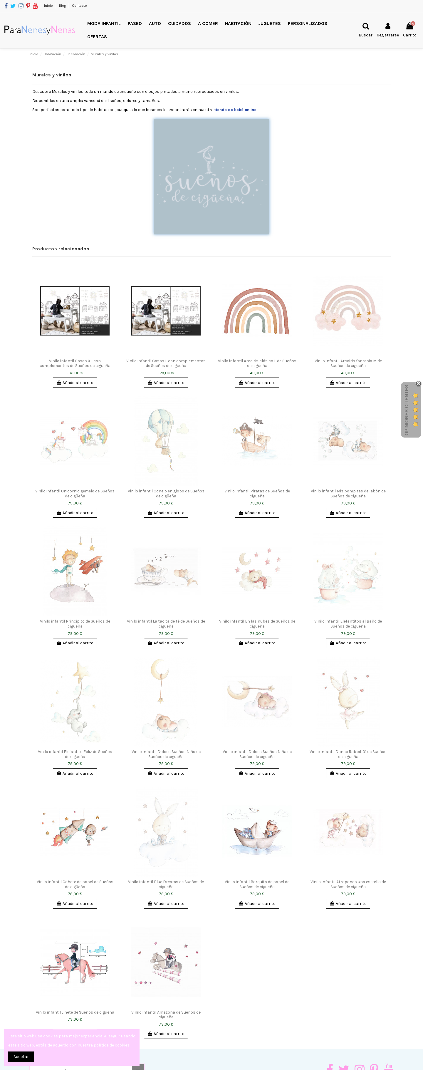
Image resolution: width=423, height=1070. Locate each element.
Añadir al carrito (74, 382)
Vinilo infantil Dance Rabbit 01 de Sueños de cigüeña (348, 754)
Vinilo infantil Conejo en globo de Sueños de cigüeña (166, 494)
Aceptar (21, 1056)
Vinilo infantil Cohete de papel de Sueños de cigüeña (75, 884)
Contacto (79, 6)
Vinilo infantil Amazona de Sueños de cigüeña (166, 1015)
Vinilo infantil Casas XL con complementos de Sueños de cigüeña (75, 363)
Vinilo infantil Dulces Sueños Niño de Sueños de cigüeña (166, 754)
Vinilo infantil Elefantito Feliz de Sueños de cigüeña (75, 754)
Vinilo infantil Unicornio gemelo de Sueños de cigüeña (75, 494)
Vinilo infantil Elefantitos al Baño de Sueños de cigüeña (348, 624)
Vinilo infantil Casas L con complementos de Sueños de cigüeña (166, 363)
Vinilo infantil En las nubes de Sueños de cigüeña (257, 624)
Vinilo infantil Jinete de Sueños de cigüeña (75, 1012)
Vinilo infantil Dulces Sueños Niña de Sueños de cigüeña (257, 754)
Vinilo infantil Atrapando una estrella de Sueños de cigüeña (348, 884)
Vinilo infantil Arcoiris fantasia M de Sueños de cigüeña (348, 363)
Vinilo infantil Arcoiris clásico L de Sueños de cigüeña (257, 363)
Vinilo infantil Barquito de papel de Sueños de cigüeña (257, 884)
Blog (63, 6)
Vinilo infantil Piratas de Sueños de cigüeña (257, 494)
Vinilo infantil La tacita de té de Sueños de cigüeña (166, 624)
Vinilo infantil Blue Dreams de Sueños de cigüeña (166, 884)
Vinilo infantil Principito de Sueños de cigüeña (75, 624)
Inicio (49, 6)
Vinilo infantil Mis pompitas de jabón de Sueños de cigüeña (348, 494)
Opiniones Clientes (406, 410)
